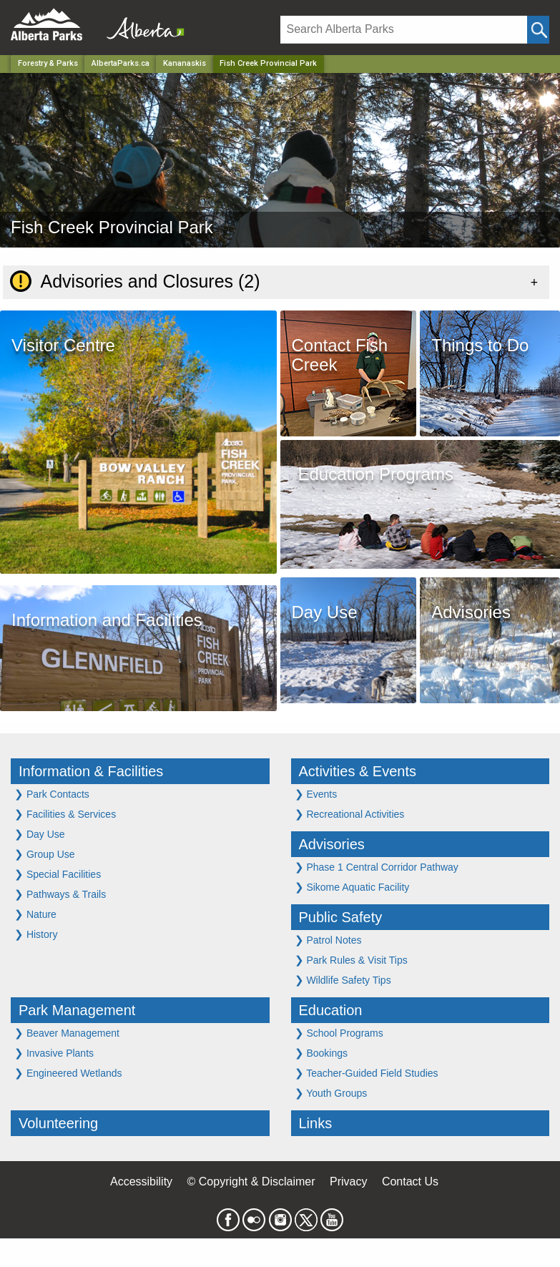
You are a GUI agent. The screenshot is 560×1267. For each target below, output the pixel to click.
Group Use (44, 854)
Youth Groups (331, 1093)
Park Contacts (51, 794)
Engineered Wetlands (68, 1073)
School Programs (339, 1033)
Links (316, 1123)
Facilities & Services (65, 814)
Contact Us (410, 1181)
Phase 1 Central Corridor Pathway (376, 867)
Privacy (348, 1181)
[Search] (403, 30)
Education (331, 1010)
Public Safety (341, 917)
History (35, 934)
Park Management (77, 1010)
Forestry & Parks (48, 63)
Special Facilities (57, 874)
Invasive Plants (54, 1053)
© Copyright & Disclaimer (251, 1181)
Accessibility (141, 1181)
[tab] (276, 282)
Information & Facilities (91, 771)
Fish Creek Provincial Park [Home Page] (268, 63)
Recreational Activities (350, 814)
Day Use (39, 834)
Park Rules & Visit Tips (351, 960)
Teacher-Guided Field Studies (366, 1073)
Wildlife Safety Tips (343, 980)
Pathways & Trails (60, 894)
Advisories (332, 844)
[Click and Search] (538, 30)
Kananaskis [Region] (184, 63)
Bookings (321, 1053)
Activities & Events (358, 771)
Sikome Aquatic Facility (352, 887)
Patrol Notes (328, 940)
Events (316, 794)
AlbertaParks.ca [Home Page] (120, 63)
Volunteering (58, 1123)
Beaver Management (66, 1033)
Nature (35, 914)
